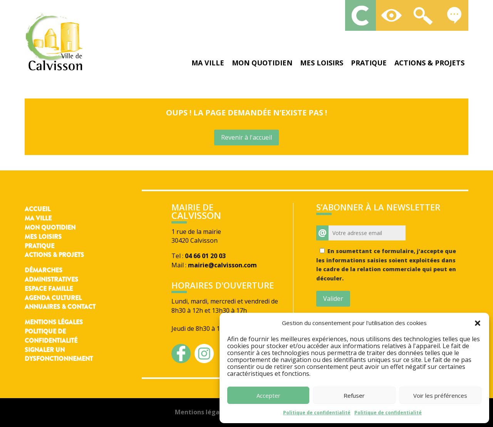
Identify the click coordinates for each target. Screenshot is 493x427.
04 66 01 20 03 (205, 256)
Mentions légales (54, 322)
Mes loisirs (321, 62)
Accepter (268, 395)
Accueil (37, 209)
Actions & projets (429, 62)
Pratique (369, 62)
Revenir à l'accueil (246, 137)
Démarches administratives (51, 275)
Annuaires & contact (60, 306)
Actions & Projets (54, 254)
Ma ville (207, 62)
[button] (477, 323)
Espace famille (49, 288)
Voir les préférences (440, 395)
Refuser (354, 395)
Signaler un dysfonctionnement (59, 354)
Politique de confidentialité (316, 412)
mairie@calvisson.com (222, 265)
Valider (333, 298)
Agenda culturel (53, 298)
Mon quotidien (262, 62)
